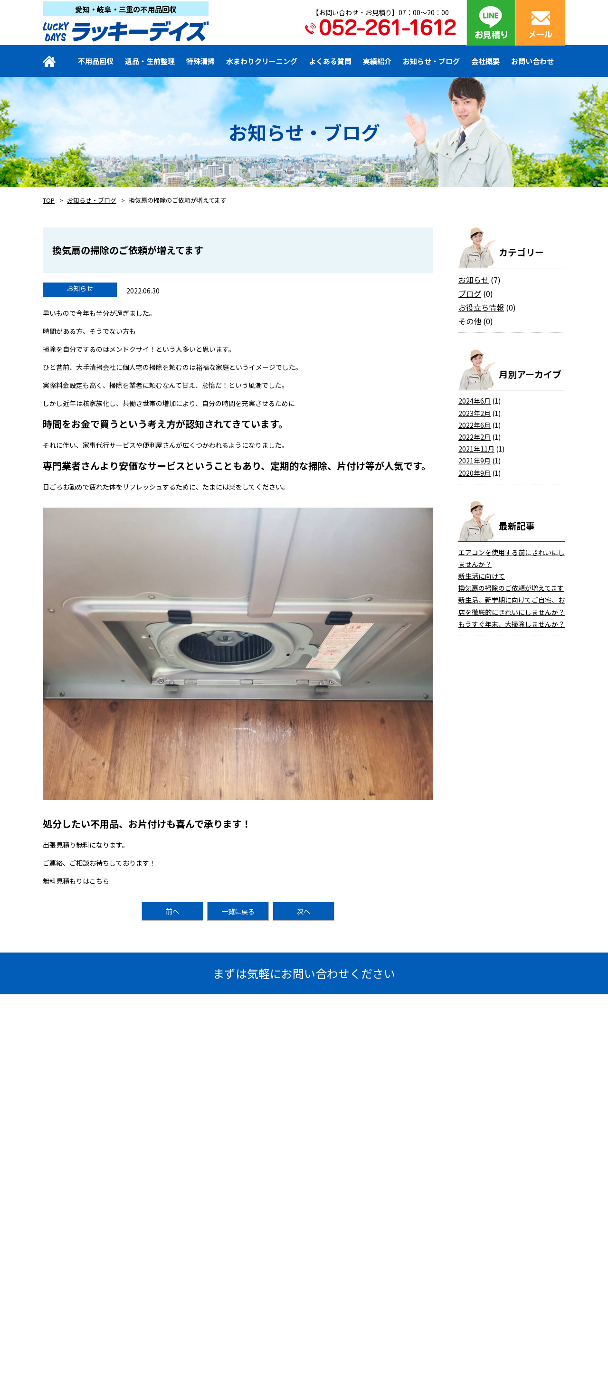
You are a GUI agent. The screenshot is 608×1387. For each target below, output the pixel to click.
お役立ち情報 (481, 307)
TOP (49, 200)
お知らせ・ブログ (91, 200)
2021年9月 (474, 460)
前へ (172, 911)
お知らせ (473, 279)
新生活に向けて (481, 576)
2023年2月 (474, 413)
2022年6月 (474, 425)
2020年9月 (474, 473)
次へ (303, 911)
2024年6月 (474, 401)
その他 (469, 321)
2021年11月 (476, 448)
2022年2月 (474, 437)
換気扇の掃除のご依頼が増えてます (511, 588)
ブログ (469, 293)
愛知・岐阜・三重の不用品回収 (125, 8)
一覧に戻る (238, 911)
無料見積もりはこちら (76, 881)
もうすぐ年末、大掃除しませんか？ (511, 624)
